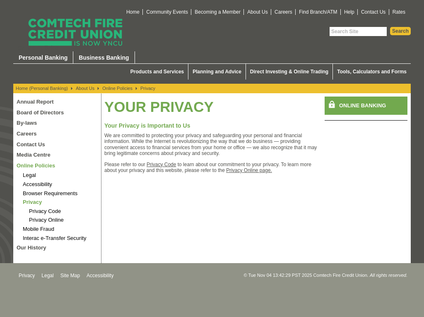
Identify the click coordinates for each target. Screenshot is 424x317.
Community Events (167, 12)
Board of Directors (40, 112)
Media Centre (34, 155)
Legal (29, 175)
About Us (257, 12)
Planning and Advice (217, 72)
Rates (399, 12)
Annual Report (35, 102)
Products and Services (157, 72)
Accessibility (37, 184)
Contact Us (373, 12)
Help (349, 12)
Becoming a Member (218, 12)
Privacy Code (45, 211)
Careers (283, 12)
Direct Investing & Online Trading (289, 72)
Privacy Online (46, 220)
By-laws (27, 123)
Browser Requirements (50, 193)
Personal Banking (43, 57)
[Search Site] (358, 31)
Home (133, 12)
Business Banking (104, 57)
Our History (31, 247)
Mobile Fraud (38, 229)
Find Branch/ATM (318, 12)
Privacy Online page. (249, 170)
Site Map (70, 275)
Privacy (147, 88)
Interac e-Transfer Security (54, 238)
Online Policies (117, 88)
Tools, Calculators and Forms (372, 72)
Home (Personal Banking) (42, 88)
